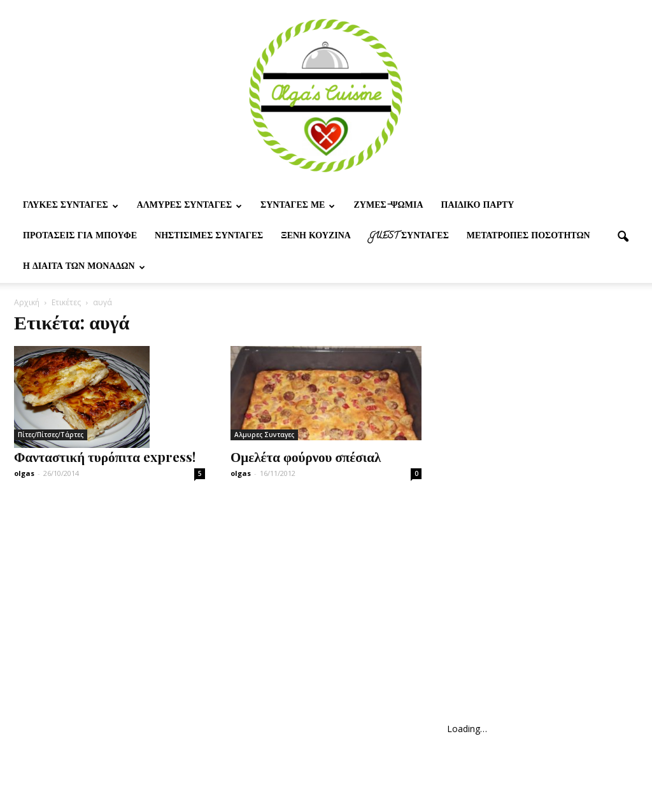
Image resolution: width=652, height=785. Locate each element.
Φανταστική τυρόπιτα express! (104, 456)
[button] (622, 237)
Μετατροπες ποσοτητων (528, 236)
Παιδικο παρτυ (477, 206)
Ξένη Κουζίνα (316, 236)
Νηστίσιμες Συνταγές (209, 236)
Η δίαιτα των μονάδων (84, 267)
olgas (24, 473)
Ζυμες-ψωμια (388, 206)
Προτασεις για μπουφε (80, 236)
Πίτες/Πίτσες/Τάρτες (50, 434)
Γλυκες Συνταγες (70, 206)
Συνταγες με (297, 206)
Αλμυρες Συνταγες (189, 206)
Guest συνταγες (409, 236)
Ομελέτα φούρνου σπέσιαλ (305, 456)
